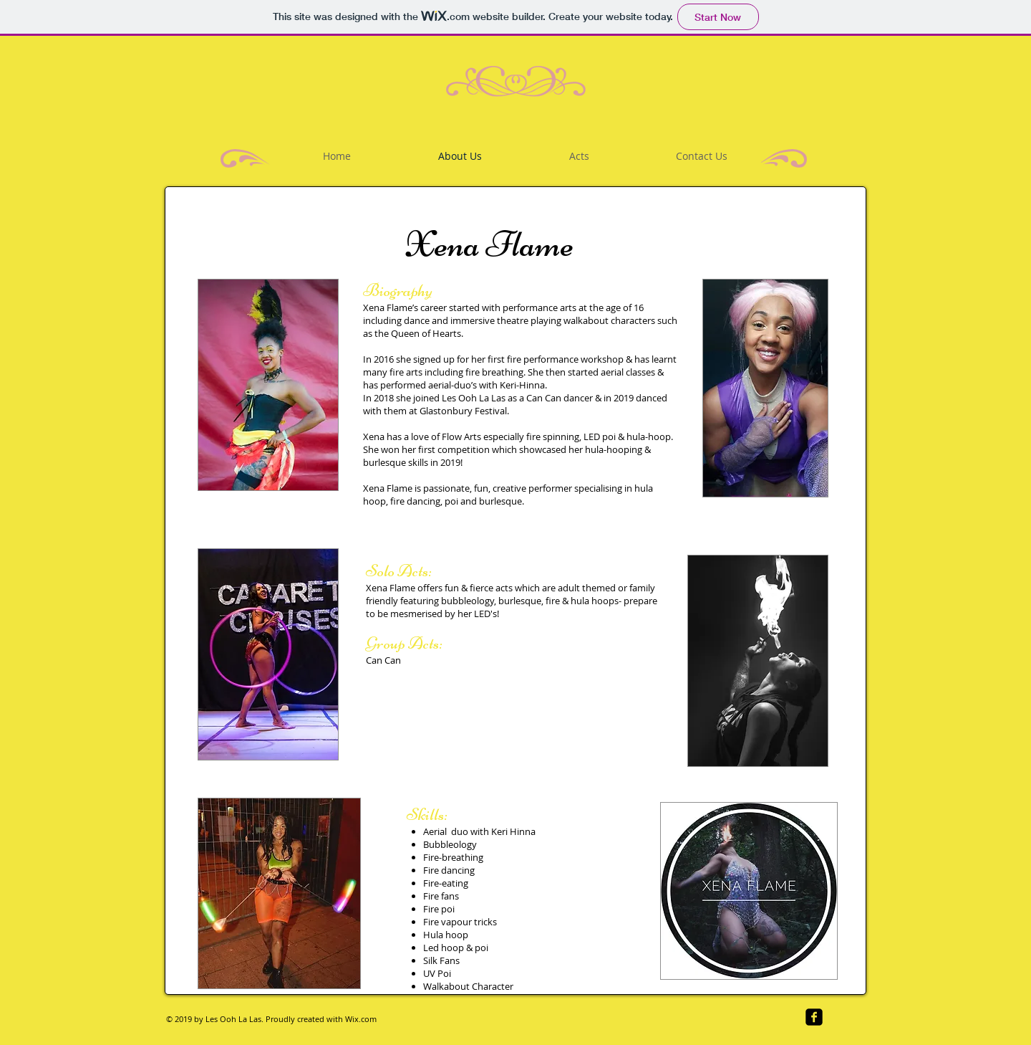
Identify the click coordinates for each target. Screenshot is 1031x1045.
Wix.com (361, 1018)
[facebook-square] (814, 1017)
